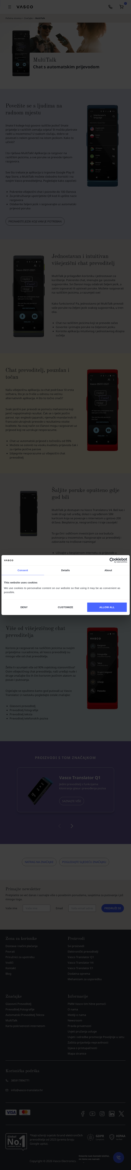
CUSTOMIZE (65, 607)
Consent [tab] (23, 570)
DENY (24, 607)
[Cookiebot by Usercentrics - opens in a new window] (112, 560)
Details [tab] (65, 570)
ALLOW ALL (107, 607)
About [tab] (108, 570)
